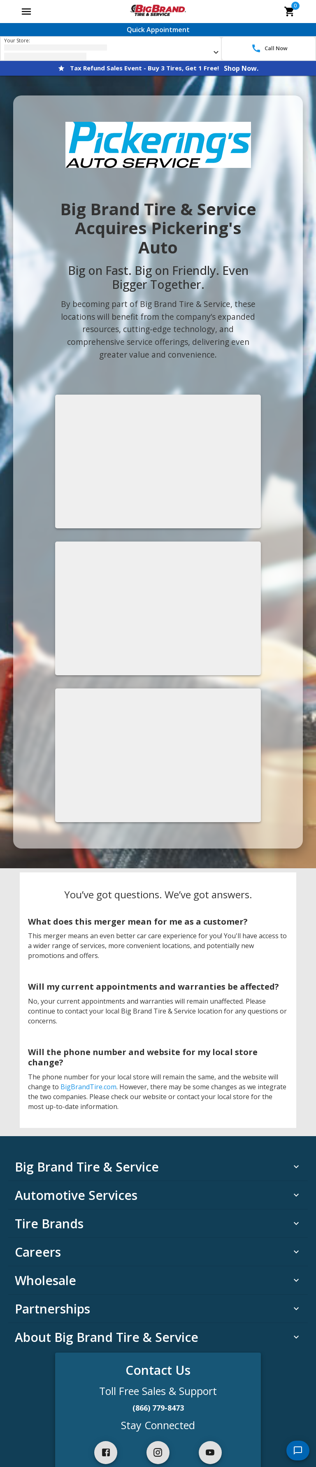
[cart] (289, 11)
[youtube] (210, 1452)
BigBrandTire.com (88, 1086)
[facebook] (105, 1452)
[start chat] (297, 1450)
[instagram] (158, 1452)
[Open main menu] (26, 11)
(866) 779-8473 (158, 1408)
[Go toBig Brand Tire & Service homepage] (157, 11)
